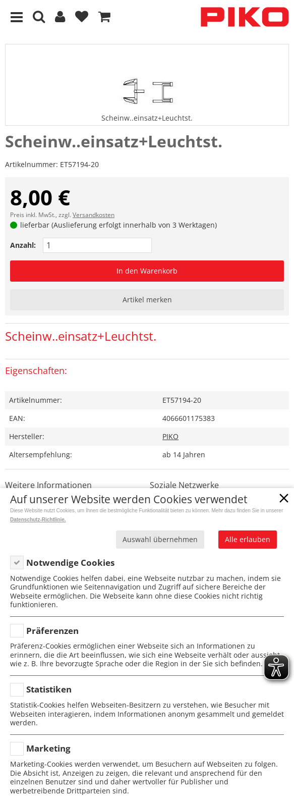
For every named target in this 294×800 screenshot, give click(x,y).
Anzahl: (23, 245)
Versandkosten (93, 214)
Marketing (48, 748)
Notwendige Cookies (70, 562)
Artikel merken (147, 299)
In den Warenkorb (147, 271)
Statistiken (49, 689)
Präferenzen (52, 630)
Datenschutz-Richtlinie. (38, 519)
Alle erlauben (247, 539)
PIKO (170, 436)
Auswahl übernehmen (160, 539)
